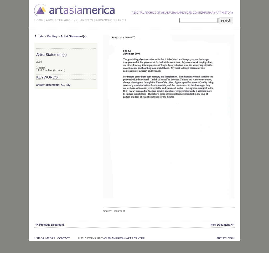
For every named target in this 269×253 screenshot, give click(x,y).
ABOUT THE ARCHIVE (62, 20)
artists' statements (47, 84)
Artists (39, 36)
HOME (38, 20)
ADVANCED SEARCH (111, 20)
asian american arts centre (124, 238)
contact (63, 238)
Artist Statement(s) (73, 36)
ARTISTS (86, 20)
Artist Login (225, 238)
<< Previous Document (49, 224)
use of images (44, 238)
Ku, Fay (52, 36)
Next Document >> (222, 224)
